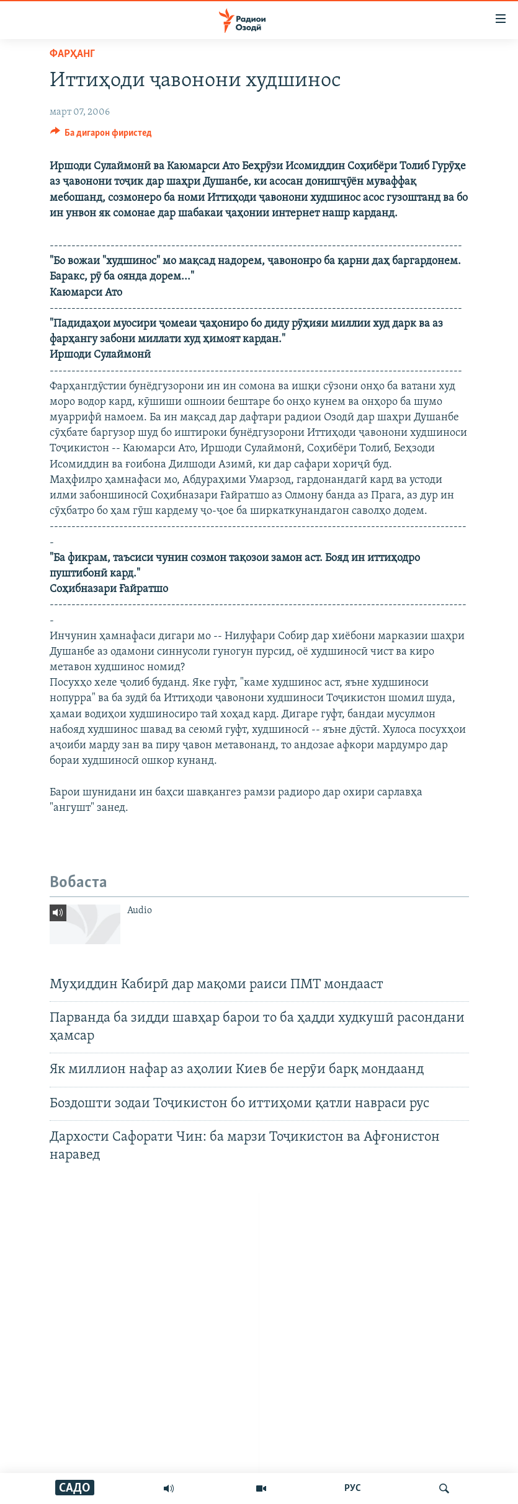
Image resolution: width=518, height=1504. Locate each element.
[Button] (101, 136)
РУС (352, 1488)
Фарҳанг (72, 54)
